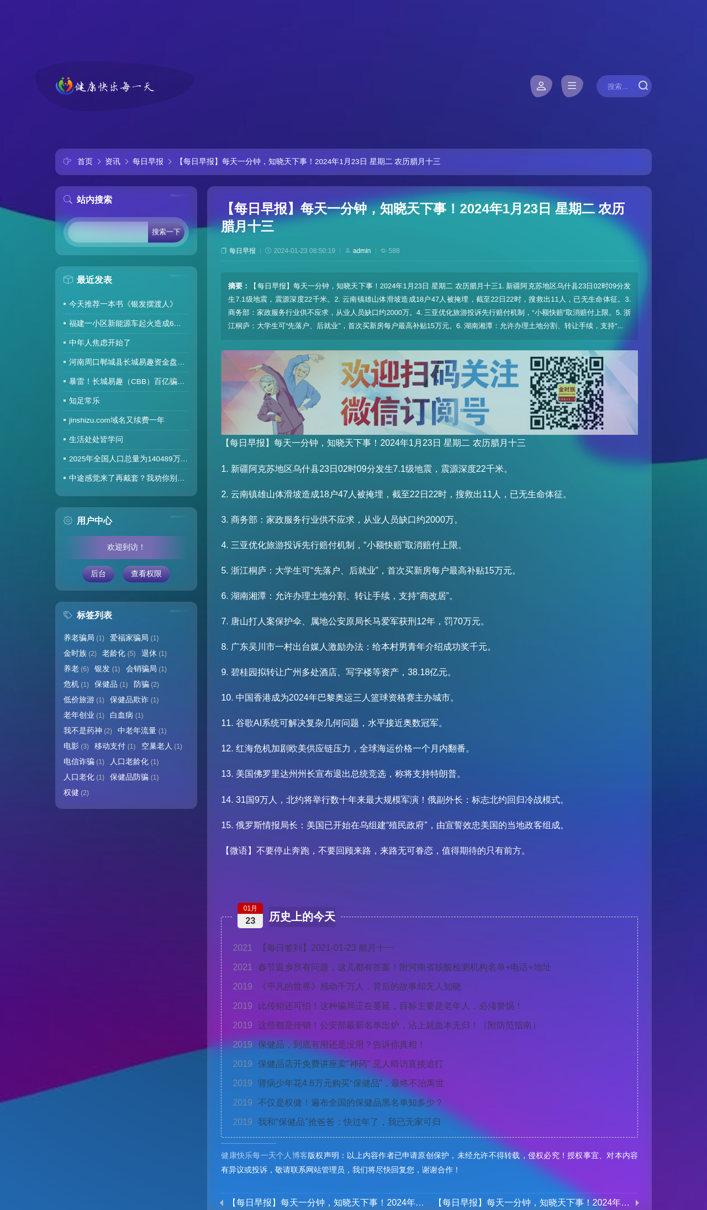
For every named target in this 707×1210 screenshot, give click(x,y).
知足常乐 (84, 401)
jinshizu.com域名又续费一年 (117, 420)
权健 (76, 792)
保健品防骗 (134, 777)
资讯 (112, 161)
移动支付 (114, 746)
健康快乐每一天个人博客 (264, 1155)
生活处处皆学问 (96, 439)
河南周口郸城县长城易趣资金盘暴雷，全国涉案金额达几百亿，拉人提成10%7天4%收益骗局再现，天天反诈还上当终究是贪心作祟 (129, 362)
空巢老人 (161, 746)
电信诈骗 (84, 761)
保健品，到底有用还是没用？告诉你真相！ (329, 1044)
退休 (154, 653)
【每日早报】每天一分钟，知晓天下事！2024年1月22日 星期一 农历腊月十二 (326, 1202)
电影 (76, 746)
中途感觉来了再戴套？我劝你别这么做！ (129, 478)
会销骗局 (146, 669)
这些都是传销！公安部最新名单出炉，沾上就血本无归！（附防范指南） (387, 1025)
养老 (76, 669)
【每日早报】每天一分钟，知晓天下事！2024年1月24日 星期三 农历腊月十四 (532, 1202)
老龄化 (118, 653)
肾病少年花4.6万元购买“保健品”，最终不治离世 (338, 1083)
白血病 (126, 715)
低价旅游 (84, 700)
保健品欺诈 (134, 700)
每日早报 (148, 161)
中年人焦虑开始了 (100, 343)
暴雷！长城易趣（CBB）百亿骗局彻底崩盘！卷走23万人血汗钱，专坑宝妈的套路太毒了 (129, 381)
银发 (107, 669)
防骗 (146, 684)
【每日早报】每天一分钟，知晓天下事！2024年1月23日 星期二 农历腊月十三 (308, 161)
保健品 (111, 684)
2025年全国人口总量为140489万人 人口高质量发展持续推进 (129, 459)
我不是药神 (88, 731)
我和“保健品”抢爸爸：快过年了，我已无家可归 (336, 1122)
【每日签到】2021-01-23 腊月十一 (313, 948)
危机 (76, 684)
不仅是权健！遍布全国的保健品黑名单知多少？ (338, 1102)
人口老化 (84, 777)
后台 (98, 574)
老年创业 (84, 715)
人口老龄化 (134, 761)
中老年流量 (142, 731)
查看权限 (146, 574)
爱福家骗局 (134, 638)
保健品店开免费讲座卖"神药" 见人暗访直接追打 (338, 1064)
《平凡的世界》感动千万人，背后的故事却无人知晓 (347, 986)
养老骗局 (84, 638)
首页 (85, 161)
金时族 (80, 653)
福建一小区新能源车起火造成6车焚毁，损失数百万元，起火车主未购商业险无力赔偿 (129, 323)
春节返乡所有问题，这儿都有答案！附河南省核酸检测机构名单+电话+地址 (392, 967)
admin (362, 251)
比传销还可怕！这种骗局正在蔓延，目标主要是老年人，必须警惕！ (378, 1006)
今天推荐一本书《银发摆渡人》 (123, 304)
